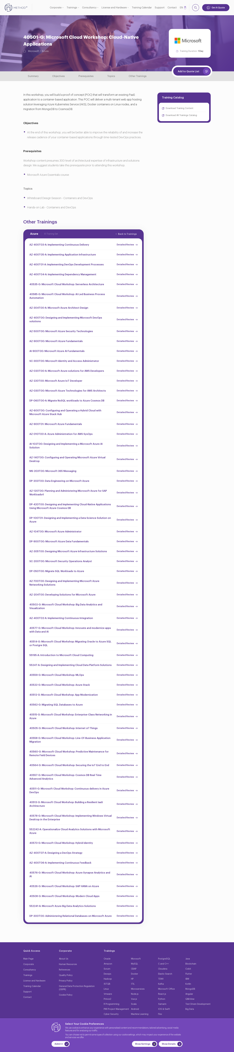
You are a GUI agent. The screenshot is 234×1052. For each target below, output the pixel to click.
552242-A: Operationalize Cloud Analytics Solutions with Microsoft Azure (69, 831)
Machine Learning (139, 1014)
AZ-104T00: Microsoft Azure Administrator (55, 531)
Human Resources (68, 964)
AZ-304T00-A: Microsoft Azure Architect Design (58, 308)
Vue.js (134, 999)
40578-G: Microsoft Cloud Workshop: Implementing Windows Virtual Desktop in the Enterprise (70, 818)
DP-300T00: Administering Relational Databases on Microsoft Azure (70, 916)
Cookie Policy (65, 995)
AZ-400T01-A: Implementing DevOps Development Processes (66, 264)
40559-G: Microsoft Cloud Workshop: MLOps (56, 675)
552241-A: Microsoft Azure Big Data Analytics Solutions (62, 906)
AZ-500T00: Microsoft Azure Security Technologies (61, 331)
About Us (63, 959)
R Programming (111, 1004)
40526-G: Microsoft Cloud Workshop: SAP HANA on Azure (64, 886)
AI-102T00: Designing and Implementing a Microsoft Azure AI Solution (66, 446)
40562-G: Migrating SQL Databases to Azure (56, 705)
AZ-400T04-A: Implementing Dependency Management (62, 274)
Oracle (107, 959)
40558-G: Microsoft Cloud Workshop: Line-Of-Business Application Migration (69, 740)
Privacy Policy (65, 981)
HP (132, 979)
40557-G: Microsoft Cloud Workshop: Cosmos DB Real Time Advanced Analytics (65, 777)
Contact (172, 7)
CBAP (133, 969)
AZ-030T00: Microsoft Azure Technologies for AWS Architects (67, 391)
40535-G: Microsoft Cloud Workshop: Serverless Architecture (66, 284)
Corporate (56, 7)
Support (160, 7)
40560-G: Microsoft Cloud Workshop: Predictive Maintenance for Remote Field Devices (69, 754)
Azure (45, 51)
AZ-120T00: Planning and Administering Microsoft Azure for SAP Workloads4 (68, 493)
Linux (106, 989)
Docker (134, 974)
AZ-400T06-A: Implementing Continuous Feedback (60, 863)
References (64, 970)
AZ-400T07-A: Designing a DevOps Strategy (55, 853)
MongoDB (190, 989)
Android (135, 1009)
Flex (160, 1014)
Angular (189, 994)
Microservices (138, 989)
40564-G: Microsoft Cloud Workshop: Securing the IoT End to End (69, 765)
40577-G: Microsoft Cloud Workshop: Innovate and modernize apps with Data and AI (70, 630)
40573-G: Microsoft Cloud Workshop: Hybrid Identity (61, 843)
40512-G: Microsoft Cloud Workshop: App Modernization (63, 695)
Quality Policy (66, 975)
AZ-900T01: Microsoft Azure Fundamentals (55, 424)
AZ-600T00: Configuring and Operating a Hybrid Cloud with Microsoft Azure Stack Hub (65, 412)
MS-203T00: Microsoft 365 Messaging (52, 471)
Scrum (107, 969)
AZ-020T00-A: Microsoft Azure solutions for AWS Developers (66, 371)
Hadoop (108, 979)
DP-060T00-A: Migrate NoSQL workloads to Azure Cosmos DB (66, 400)
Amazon (108, 964)
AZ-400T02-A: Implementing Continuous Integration (61, 618)
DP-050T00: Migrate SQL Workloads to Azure (56, 571)
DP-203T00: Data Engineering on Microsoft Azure (59, 481)
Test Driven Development (198, 1004)
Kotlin (188, 984)
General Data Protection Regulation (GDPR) (77, 988)
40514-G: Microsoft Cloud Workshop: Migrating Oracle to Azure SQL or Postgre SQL (70, 643)
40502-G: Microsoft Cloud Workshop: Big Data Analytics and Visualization (65, 606)
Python (161, 999)
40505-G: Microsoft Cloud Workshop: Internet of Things (63, 728)
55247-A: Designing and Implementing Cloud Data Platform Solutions (70, 665)
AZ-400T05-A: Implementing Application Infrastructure (62, 254)
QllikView (189, 999)
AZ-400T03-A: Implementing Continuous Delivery (59, 245)
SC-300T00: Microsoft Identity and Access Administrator (64, 361)
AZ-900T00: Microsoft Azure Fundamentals (56, 341)
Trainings (72, 7)
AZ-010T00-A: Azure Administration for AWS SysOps (61, 434)
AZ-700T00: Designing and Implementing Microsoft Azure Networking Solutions (64, 583)
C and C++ (163, 964)
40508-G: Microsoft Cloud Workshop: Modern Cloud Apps (64, 896)
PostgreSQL (164, 959)
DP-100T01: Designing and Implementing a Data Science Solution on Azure (70, 520)
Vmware (108, 994)
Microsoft (33, 51)
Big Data (189, 1009)
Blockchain (190, 964)
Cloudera (162, 969)
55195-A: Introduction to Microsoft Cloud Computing (61, 655)
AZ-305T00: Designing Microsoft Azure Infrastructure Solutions (68, 551)
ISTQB (107, 984)
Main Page (28, 959)
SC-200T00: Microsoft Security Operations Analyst (60, 561)
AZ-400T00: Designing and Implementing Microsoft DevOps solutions (65, 320)
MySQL (134, 964)
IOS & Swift (164, 1009)
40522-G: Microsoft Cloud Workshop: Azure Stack (59, 685)
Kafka (161, 984)
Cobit (188, 969)
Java (187, 959)
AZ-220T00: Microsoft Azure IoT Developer (55, 381)
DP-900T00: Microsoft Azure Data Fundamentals (59, 541)
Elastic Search (165, 974)
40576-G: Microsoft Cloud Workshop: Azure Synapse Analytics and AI (69, 875)
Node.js (134, 994)
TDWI (160, 979)
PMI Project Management (116, 1009)
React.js (162, 994)
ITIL (133, 984)
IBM (187, 979)
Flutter (188, 974)
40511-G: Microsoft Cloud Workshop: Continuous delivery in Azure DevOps (69, 791)
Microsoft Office (166, 989)
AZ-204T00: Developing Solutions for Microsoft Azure (62, 595)
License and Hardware (114, 7)
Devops (107, 974)
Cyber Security (111, 1014)
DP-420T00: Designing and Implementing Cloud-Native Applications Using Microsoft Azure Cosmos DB (70, 506)
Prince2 (107, 999)
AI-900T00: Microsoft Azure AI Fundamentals (57, 351)
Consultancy (89, 7)
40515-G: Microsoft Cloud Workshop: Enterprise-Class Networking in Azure (70, 716)
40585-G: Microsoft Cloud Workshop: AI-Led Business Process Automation (67, 296)
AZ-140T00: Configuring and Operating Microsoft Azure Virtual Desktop (67, 459)
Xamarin (162, 1004)
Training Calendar (142, 7)
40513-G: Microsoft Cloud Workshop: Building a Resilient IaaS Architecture (66, 804)
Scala (133, 1004)
